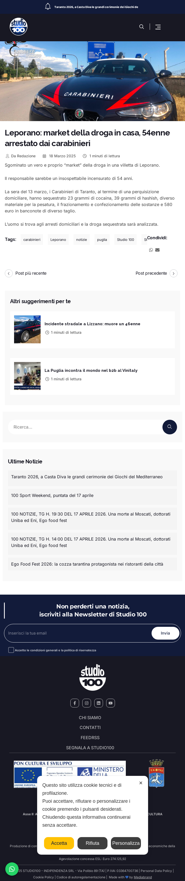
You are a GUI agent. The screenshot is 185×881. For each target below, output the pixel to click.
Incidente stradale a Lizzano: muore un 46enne (92, 323)
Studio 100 (125, 239)
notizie (81, 239)
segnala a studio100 (90, 745)
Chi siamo (90, 715)
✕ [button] (141, 783)
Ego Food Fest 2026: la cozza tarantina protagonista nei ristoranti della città (87, 562)
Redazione (20, 156)
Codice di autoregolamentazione (80, 875)
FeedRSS (90, 735)
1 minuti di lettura (101, 156)
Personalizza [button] (126, 843)
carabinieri (31, 239)
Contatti (90, 725)
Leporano (58, 239)
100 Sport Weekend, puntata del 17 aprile (52, 493)
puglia (102, 239)
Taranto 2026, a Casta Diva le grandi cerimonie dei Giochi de (96, 7)
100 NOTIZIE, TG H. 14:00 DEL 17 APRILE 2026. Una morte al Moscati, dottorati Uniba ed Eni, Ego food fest (90, 540)
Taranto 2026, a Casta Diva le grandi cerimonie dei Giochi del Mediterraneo (87, 474)
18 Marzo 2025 (59, 156)
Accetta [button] (59, 843)
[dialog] (92, 815)
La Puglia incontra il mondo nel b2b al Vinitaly (91, 369)
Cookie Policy (43, 875)
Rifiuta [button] (92, 843)
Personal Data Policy (156, 869)
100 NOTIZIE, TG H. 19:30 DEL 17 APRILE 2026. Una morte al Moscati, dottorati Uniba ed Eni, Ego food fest (90, 515)
